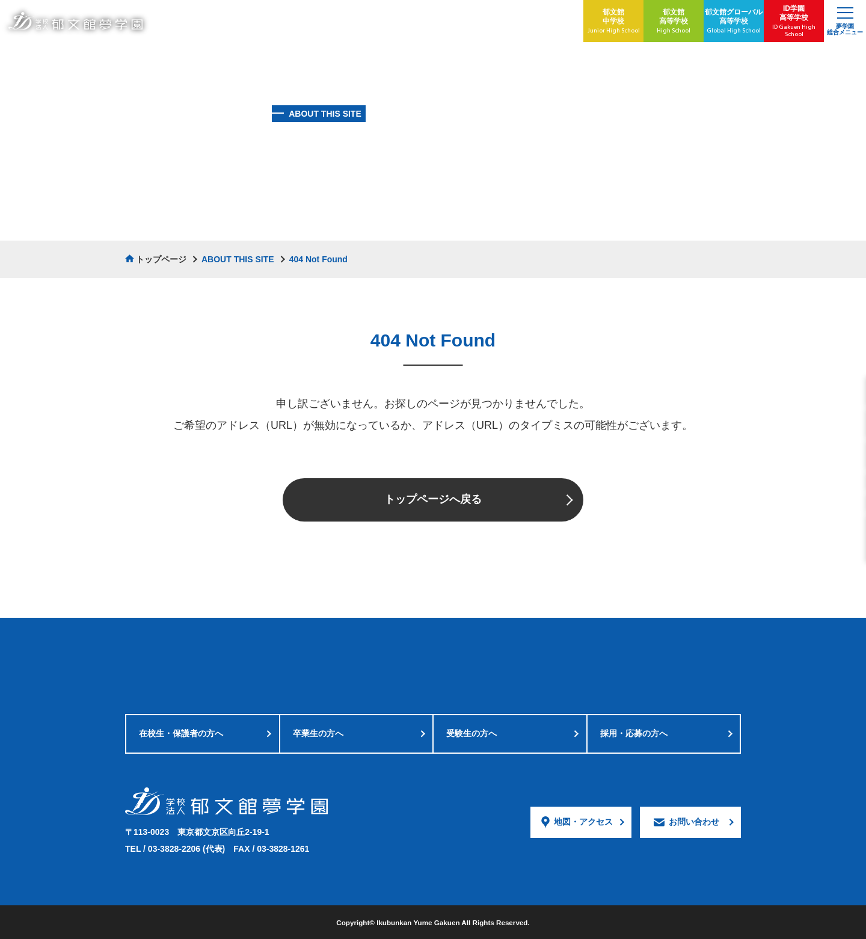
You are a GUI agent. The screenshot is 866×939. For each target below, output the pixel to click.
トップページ (161, 259)
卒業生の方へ (318, 733)
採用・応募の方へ (634, 733)
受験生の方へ (471, 733)
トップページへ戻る (433, 499)
